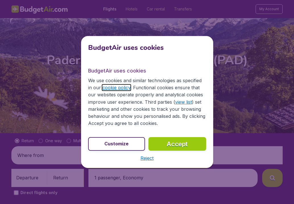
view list (183, 102)
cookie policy (116, 87)
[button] (147, 158)
